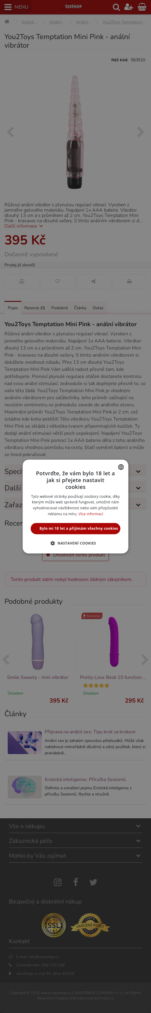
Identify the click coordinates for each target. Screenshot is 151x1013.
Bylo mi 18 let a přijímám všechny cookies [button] (79, 528)
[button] (75, 543)
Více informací (91, 513)
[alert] (75, 506)
